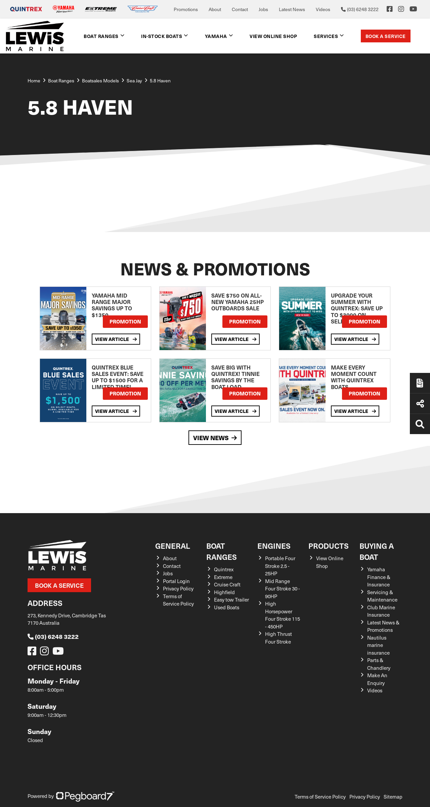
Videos (323, 9)
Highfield (224, 592)
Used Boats (226, 607)
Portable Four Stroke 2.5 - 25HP (280, 566)
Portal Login (176, 581)
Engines (274, 545)
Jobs (263, 9)
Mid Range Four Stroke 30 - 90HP (282, 589)
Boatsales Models (100, 80)
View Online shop (273, 36)
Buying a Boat (376, 551)
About (215, 9)
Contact (240, 9)
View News (215, 437)
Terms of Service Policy (320, 796)
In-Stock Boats (161, 36)
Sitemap (393, 796)
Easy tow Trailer (231, 599)
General (172, 545)
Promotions (186, 9)
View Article (116, 339)
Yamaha (216, 36)
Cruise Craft (227, 584)
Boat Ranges (101, 36)
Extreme (223, 577)
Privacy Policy (178, 588)
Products (328, 545)
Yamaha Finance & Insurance (378, 577)
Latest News (292, 9)
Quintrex (223, 569)
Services (326, 36)
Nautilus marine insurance (378, 645)
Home (34, 80)
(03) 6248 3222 (53, 636)
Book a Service (386, 36)
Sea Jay (134, 80)
